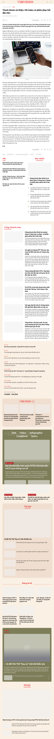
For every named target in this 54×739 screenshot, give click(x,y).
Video (23, 433)
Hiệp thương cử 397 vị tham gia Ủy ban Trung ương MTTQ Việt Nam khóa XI (13, 163)
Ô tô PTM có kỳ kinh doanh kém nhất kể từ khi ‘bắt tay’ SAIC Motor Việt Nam (40, 202)
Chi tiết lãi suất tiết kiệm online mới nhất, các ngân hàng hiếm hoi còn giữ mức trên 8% (39, 499)
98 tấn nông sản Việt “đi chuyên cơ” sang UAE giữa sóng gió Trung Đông (24, 371)
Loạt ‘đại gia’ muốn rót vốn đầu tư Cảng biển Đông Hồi (43, 599)
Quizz (34, 436)
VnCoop (27, 506)
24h (14, 7)
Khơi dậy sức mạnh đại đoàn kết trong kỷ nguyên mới (13, 184)
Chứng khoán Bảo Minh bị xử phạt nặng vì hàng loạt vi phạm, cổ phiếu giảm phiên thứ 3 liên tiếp (14, 170)
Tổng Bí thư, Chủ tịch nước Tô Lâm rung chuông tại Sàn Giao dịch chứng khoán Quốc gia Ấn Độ (40, 213)
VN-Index (38, 154)
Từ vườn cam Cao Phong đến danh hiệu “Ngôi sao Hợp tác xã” (32, 551)
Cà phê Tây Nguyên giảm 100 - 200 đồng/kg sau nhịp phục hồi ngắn (23, 376)
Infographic (36, 433)
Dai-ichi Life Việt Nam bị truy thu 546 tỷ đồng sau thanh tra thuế (21, 358)
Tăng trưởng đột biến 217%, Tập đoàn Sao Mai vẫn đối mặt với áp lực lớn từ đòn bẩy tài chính (40, 196)
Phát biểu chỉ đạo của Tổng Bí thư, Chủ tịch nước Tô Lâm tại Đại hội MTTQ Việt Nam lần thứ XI (26, 620)
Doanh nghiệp (7, 369)
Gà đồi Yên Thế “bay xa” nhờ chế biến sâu (18, 539)
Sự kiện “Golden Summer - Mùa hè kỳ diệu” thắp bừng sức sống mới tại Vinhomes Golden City (14, 178)
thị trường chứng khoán (22, 154)
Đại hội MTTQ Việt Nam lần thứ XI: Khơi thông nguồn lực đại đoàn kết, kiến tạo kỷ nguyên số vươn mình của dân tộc (10, 620)
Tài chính (6, 344)
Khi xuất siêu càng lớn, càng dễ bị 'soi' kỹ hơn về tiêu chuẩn (20, 382)
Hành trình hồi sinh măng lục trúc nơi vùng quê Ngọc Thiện (31, 542)
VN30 (32, 154)
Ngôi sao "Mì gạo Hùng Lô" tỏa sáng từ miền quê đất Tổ (30, 570)
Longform (22, 436)
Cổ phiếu (7, 394)
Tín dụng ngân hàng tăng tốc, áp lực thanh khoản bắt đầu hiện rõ (22, 352)
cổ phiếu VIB (10, 154)
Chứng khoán (7, 7)
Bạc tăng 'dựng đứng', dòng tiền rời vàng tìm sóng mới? (20, 346)
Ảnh (13, 433)
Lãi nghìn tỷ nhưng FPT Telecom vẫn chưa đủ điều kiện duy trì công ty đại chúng (40, 189)
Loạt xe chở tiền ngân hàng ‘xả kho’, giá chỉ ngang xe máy (20, 388)
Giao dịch (14, 394)
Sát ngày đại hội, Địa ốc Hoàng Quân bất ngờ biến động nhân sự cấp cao (40, 207)
